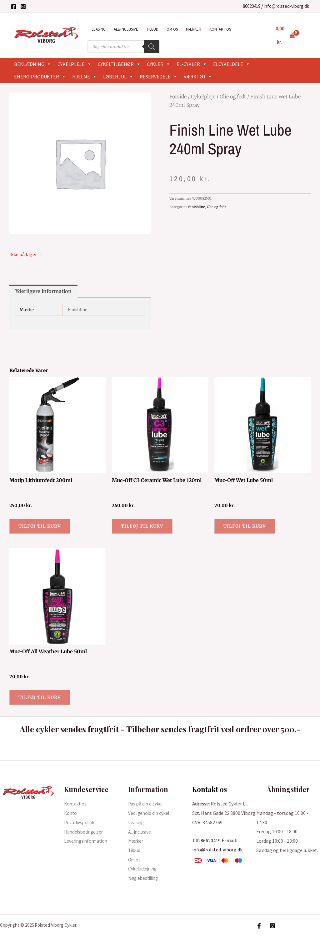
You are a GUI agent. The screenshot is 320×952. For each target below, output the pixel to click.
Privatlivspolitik (81, 822)
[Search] (151, 46)
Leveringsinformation (87, 841)
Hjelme (84, 76)
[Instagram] (23, 6)
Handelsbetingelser (85, 832)
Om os (172, 29)
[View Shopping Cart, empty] (285, 35)
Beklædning (32, 64)
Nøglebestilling (145, 878)
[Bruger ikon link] (306, 35)
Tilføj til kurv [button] (39, 526)
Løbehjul (118, 76)
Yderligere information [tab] (43, 291)
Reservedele (159, 76)
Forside (178, 96)
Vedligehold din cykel (150, 813)
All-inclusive (126, 29)
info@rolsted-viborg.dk (286, 6)
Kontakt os (220, 29)
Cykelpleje (75, 64)
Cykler (158, 64)
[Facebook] (14, 6)
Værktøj (198, 76)
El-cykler (192, 64)
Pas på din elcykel (146, 803)
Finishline (196, 207)
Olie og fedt (233, 96)
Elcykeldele (231, 64)
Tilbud (152, 29)
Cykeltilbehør (119, 64)
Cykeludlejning (144, 868)
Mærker (193, 29)
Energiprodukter (40, 76)
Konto (71, 813)
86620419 (251, 6)
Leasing (99, 29)
